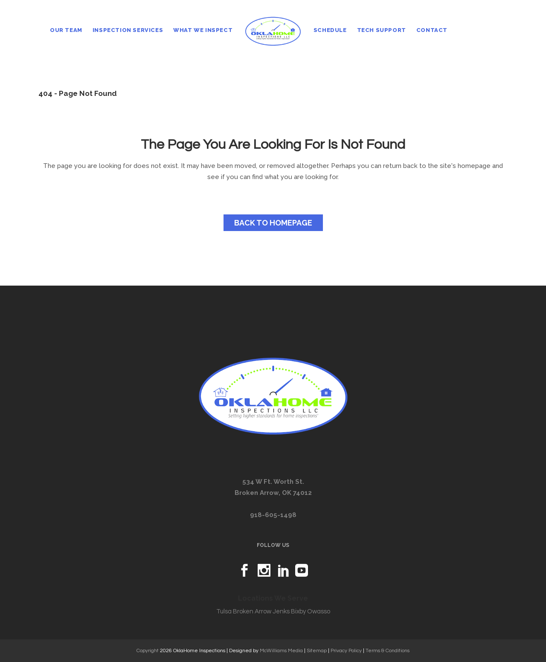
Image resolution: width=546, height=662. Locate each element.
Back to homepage (273, 222)
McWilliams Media (281, 650)
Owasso (318, 611)
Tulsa (224, 611)
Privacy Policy (346, 650)
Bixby (298, 611)
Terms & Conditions (388, 650)
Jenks (281, 611)
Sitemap (317, 650)
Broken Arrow (252, 611)
